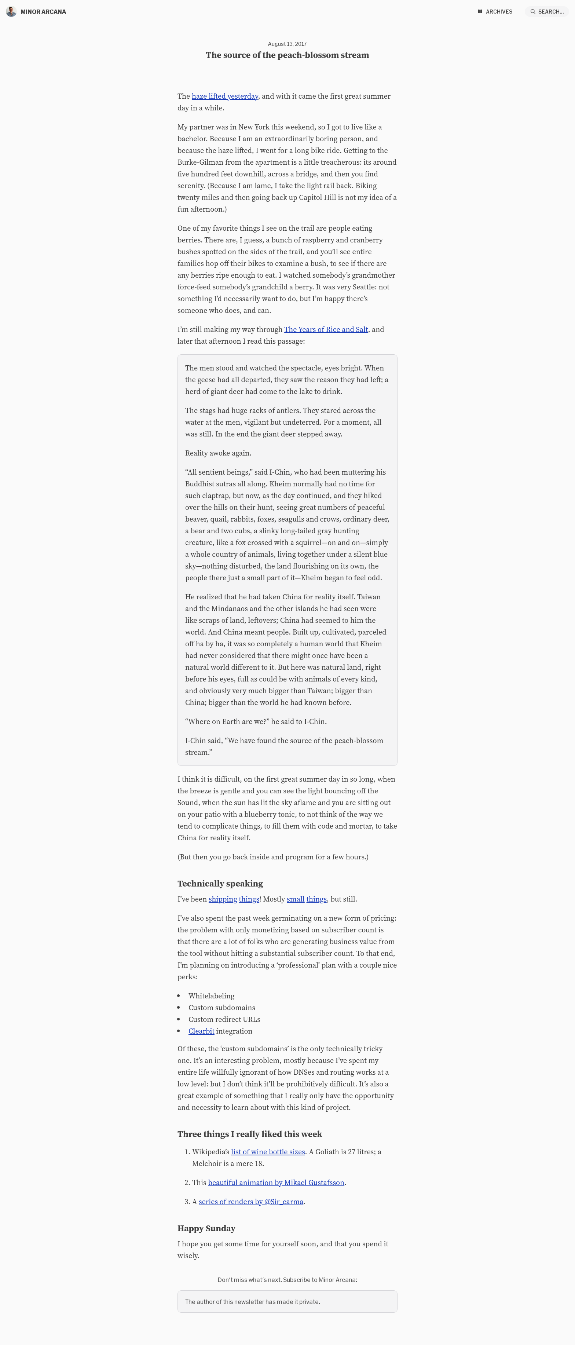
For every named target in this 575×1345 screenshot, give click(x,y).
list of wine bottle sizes (268, 1152)
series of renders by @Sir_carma (251, 1201)
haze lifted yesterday (225, 96)
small (296, 899)
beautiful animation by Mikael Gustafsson (276, 1182)
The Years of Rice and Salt (326, 329)
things (249, 899)
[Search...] (547, 11)
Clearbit (201, 1031)
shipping (223, 899)
